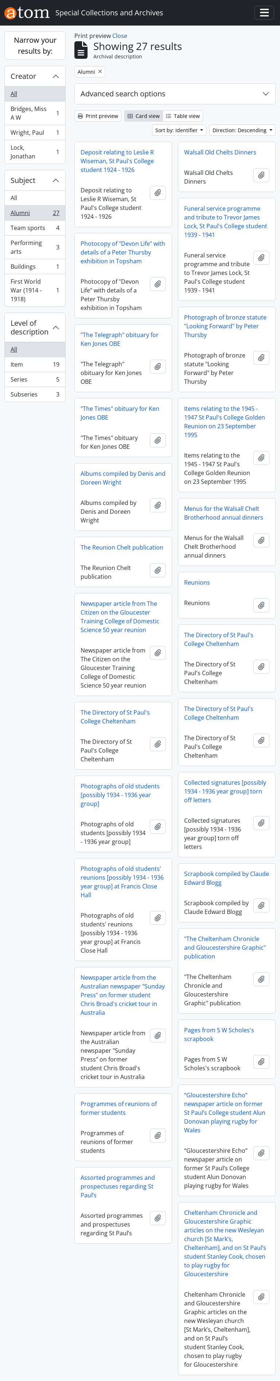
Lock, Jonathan (34, 152)
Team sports (34, 229)
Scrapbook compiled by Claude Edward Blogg (226, 878)
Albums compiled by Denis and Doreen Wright (123, 478)
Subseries (34, 396)
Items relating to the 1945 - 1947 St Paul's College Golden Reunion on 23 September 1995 (224, 422)
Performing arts (34, 247)
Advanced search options (123, 94)
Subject (23, 180)
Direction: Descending (240, 130)
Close (119, 36)
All (14, 94)
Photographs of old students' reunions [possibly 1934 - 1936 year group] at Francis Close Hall (122, 882)
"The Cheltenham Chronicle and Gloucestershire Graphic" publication (225, 947)
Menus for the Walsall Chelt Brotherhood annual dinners (223, 513)
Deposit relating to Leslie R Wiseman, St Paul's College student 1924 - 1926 (117, 161)
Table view (183, 115)
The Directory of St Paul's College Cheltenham (218, 639)
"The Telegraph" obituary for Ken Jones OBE (120, 339)
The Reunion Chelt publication (122, 547)
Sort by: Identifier (177, 130)
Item (34, 366)
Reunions (197, 582)
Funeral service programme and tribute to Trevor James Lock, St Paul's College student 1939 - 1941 (225, 221)
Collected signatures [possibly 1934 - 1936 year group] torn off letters (225, 791)
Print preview (98, 115)
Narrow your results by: (35, 45)
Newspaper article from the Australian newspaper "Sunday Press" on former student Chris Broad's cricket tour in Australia (123, 995)
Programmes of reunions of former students (119, 1108)
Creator (23, 76)
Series (34, 381)
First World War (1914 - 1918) (34, 290)
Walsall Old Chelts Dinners (220, 152)
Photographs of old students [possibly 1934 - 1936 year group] (120, 795)
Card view (144, 115)
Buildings (34, 268)
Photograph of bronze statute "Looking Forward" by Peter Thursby (225, 326)
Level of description (29, 327)
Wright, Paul (34, 134)
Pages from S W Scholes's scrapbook (219, 1034)
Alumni (34, 215)
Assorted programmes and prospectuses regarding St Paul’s (118, 1186)
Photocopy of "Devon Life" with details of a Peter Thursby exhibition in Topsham (123, 252)
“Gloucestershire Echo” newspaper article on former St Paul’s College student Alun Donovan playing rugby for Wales (224, 1112)
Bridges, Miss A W (34, 113)
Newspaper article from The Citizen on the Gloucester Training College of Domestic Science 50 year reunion (120, 617)
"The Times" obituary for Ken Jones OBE (120, 413)
